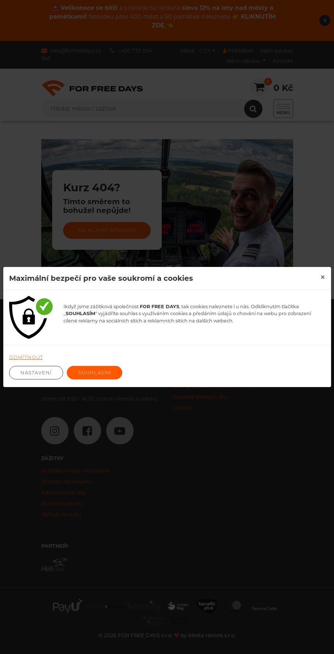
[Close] (322, 277)
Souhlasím (94, 372)
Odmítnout (26, 357)
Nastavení (36, 372)
